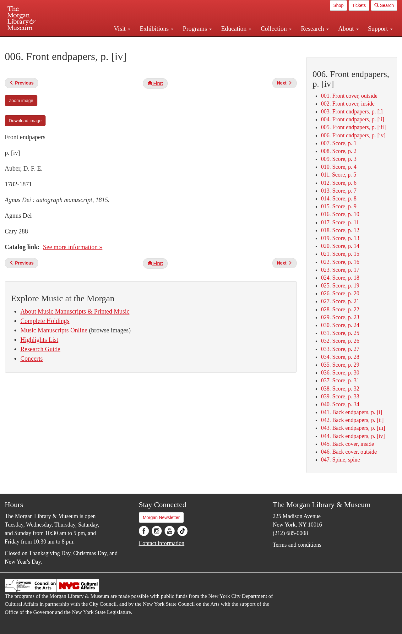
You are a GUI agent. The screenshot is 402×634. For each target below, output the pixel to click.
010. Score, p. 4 (338, 167)
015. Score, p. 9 (338, 206)
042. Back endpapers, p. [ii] (352, 420)
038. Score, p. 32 (340, 388)
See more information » (72, 246)
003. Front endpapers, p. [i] (352, 111)
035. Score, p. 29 (340, 365)
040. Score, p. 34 (340, 404)
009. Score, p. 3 (338, 159)
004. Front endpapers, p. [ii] (352, 119)
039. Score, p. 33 (340, 396)
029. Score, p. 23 (340, 317)
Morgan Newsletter (161, 517)
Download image (25, 120)
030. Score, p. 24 (340, 325)
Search (384, 5)
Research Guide (40, 349)
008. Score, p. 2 (338, 151)
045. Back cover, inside (347, 444)
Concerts (31, 358)
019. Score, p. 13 (340, 238)
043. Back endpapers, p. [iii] (353, 428)
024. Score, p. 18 (340, 278)
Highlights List (39, 339)
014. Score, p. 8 (338, 198)
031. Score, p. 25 (340, 333)
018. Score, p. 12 (340, 230)
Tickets (359, 5)
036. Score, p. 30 (340, 372)
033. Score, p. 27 (340, 349)
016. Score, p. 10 (340, 214)
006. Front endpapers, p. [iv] (353, 135)
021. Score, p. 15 (340, 254)
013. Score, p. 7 (338, 191)
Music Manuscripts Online (53, 330)
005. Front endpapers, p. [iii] (353, 127)
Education (236, 28)
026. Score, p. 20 (340, 293)
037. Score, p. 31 (340, 380)
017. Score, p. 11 (340, 222)
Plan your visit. (126, 42)
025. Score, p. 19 (340, 285)
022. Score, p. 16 (340, 262)
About (348, 28)
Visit (122, 28)
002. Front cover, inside (348, 104)
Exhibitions (156, 28)
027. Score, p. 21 (340, 301)
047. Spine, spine (340, 459)
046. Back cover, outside (349, 452)
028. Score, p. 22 (340, 309)
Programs (197, 28)
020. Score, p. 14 (340, 246)
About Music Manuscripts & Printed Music (74, 311)
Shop (338, 5)
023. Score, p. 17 (340, 270)
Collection (276, 28)
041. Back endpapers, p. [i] (351, 412)
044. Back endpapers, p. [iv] (353, 436)
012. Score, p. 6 (338, 183)
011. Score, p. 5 (338, 175)
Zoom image (21, 100)
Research (315, 28)
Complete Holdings (44, 320)
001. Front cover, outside (349, 96)
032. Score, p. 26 (340, 341)
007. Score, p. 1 (338, 143)
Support (380, 28)
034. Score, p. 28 (340, 357)
